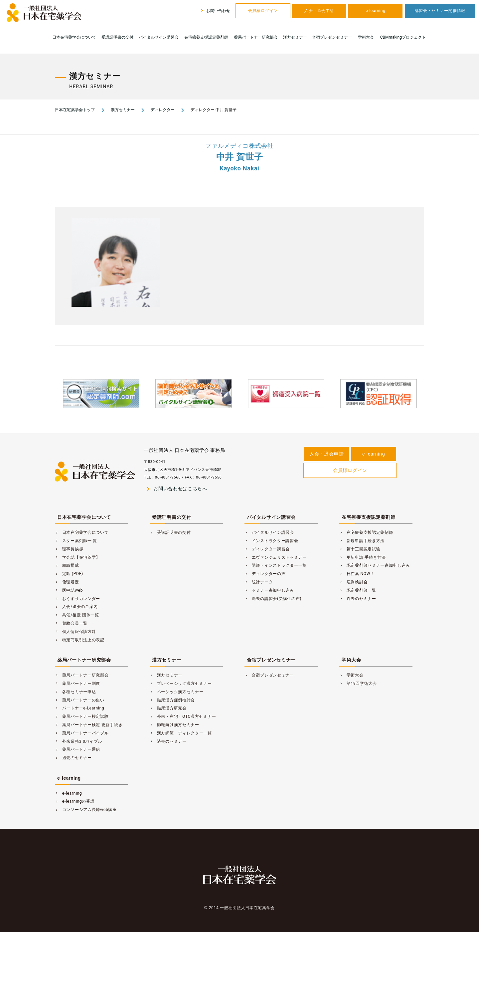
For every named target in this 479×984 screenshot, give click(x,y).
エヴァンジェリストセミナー (275, 557)
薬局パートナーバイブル (82, 733)
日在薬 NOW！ (357, 573)
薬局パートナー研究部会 (256, 37)
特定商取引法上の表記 (79, 640)
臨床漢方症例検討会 (172, 700)
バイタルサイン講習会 (159, 37)
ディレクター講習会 (267, 549)
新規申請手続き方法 (362, 540)
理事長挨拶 (69, 549)
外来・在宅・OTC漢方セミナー (183, 716)
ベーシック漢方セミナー (177, 691)
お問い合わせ (214, 10)
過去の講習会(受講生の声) (272, 598)
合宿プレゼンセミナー (332, 37)
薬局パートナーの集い (79, 700)
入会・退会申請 (319, 10)
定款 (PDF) (69, 573)
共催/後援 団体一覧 (77, 615)
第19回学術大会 (358, 683)
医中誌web (69, 590)
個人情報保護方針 (75, 631)
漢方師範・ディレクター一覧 (181, 733)
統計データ (258, 582)
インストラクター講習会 (271, 540)
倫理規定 (67, 582)
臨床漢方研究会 (168, 708)
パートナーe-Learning (79, 708)
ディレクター (163, 109)
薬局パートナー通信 (77, 749)
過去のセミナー (357, 598)
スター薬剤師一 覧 (76, 540)
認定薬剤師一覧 (357, 590)
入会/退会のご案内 (76, 606)
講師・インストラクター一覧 (275, 565)
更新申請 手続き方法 (362, 557)
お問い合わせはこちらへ (175, 489)
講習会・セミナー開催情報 (440, 10)
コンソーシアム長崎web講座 (86, 809)
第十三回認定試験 (359, 549)
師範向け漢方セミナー (174, 724)
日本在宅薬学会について (74, 37)
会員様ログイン (263, 10)
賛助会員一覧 (71, 623)
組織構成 (67, 565)
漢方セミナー (295, 37)
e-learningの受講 (74, 801)
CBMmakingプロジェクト (403, 37)
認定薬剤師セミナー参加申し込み (374, 565)
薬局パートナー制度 (77, 683)
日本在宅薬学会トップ (75, 109)
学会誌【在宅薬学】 (77, 557)
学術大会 (366, 37)
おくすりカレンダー (77, 598)
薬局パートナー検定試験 (82, 716)
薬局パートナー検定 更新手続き (88, 724)
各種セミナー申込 (75, 691)
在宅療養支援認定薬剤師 (206, 37)
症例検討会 (353, 582)
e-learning (375, 10)
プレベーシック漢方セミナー (181, 683)
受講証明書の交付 (117, 37)
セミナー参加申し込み (269, 590)
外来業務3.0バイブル (78, 741)
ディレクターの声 (264, 573)
